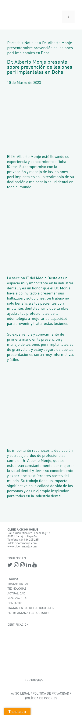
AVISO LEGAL (20, 693)
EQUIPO (12, 579)
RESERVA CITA (17, 598)
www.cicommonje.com (22, 546)
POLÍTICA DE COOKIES (41, 698)
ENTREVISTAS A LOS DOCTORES (28, 613)
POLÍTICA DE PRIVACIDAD (51, 693)
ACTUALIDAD (16, 593)
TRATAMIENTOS (17, 583)
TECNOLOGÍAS (16, 588)
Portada (14, 43)
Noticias (31, 43)
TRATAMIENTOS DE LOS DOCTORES (30, 608)
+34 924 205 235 (29, 539)
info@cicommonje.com (22, 543)
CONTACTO (14, 603)
